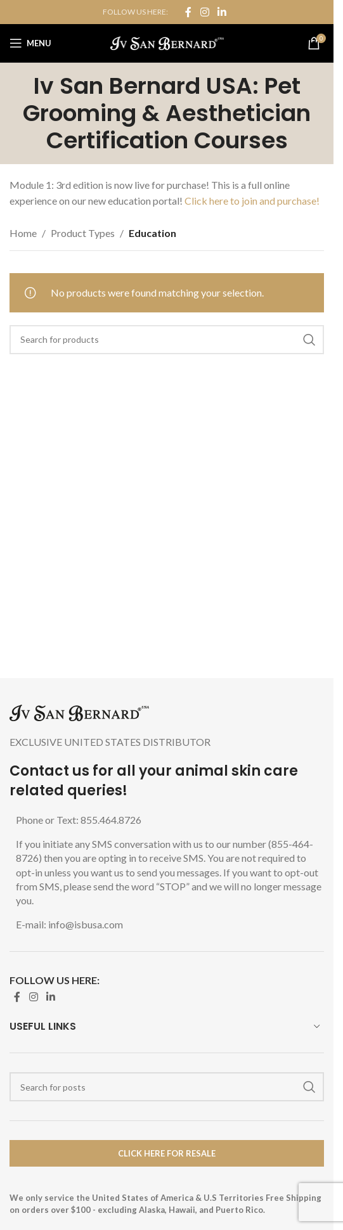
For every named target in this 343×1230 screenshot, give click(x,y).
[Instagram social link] (204, 12)
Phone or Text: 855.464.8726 (78, 820)
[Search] (167, 339)
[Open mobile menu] (30, 43)
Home (23, 233)
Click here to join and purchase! (252, 201)
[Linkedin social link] (222, 12)
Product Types (83, 233)
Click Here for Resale (167, 1153)
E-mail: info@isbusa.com (69, 924)
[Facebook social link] (188, 12)
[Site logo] (167, 41)
